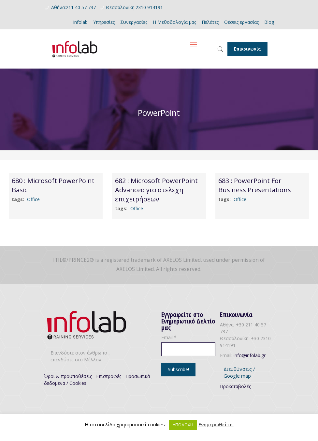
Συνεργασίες (133, 22)
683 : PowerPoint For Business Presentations (254, 185)
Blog (269, 22)
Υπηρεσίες (104, 22)
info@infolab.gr (250, 355)
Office (33, 199)
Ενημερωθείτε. (216, 424)
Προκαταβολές (235, 386)
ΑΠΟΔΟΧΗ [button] (183, 425)
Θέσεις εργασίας (241, 22)
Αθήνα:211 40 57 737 (73, 7)
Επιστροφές (108, 376)
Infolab (80, 22)
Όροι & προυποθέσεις (68, 376)
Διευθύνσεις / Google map (239, 372)
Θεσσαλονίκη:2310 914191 (134, 7)
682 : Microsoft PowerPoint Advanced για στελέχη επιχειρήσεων (156, 189)
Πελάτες (210, 22)
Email (169, 337)
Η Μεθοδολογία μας (174, 22)
